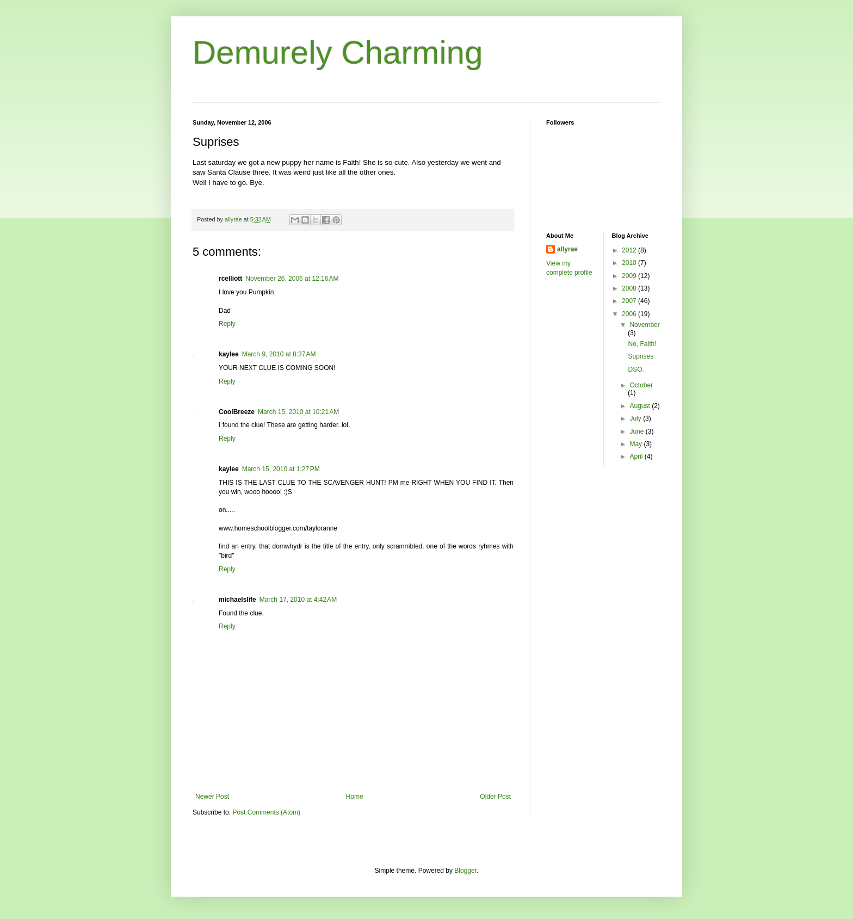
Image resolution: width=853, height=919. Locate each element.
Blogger (465, 870)
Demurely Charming (338, 52)
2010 (630, 263)
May (636, 444)
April (636, 456)
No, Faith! (642, 344)
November (644, 325)
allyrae (567, 249)
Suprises (640, 356)
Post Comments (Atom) (266, 812)
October (641, 385)
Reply (227, 324)
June (637, 431)
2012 (630, 250)
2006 (630, 314)
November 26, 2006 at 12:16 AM (291, 278)
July (636, 418)
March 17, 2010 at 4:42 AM (298, 599)
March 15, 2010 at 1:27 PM (281, 469)
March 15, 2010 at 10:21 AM (298, 412)
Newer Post (212, 796)
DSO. (636, 369)
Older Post (495, 796)
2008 (630, 288)
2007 (630, 301)
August (640, 406)
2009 (630, 276)
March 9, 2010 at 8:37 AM (279, 354)
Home (354, 796)
